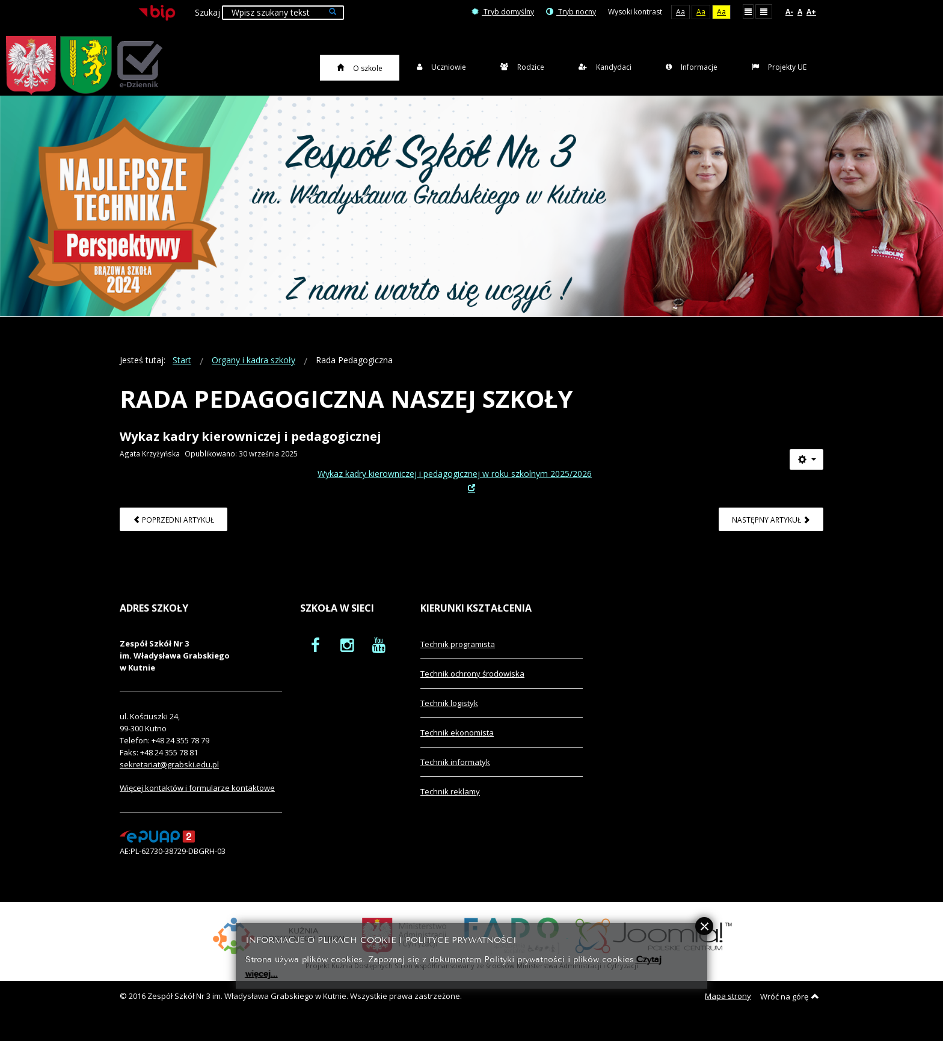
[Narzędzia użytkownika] (806, 474)
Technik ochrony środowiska (472, 687)
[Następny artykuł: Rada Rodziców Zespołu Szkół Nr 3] (771, 533)
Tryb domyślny (503, 11)
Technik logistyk (449, 716)
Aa (680, 12)
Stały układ (748, 11)
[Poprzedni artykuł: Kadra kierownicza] (173, 533)
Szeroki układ (763, 11)
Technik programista (457, 658)
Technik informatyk (455, 775)
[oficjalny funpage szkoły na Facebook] (315, 658)
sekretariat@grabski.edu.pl (169, 778)
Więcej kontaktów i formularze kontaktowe (197, 801)
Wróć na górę (789, 1011)
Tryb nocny (571, 11)
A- (789, 12)
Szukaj (207, 12)
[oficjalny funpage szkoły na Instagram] (347, 658)
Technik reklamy (450, 805)
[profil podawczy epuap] (157, 849)
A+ (811, 12)
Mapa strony (728, 1010)
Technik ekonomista (457, 746)
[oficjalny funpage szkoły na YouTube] (378, 658)
